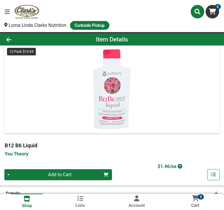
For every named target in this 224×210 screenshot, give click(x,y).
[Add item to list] (213, 174)
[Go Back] (31, 39)
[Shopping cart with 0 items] (212, 12)
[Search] (197, 11)
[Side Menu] (7, 12)
